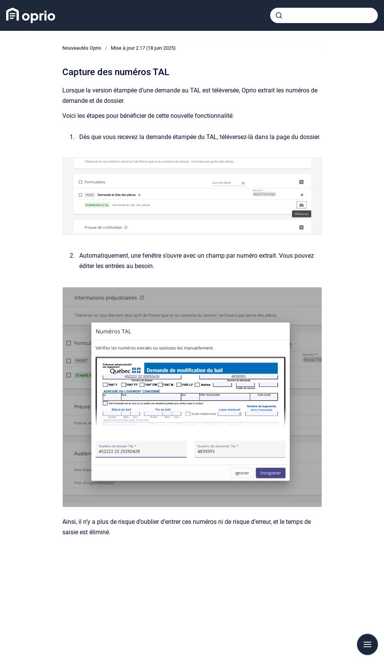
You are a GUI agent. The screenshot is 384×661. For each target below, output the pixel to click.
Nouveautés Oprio (81, 48)
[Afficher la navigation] (367, 644)
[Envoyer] (279, 15)
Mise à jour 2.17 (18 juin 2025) (143, 48)
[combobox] (323, 15)
